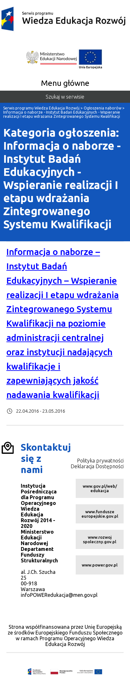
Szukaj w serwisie (65, 97)
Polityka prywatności (100, 460)
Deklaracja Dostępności (97, 466)
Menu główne (65, 83)
